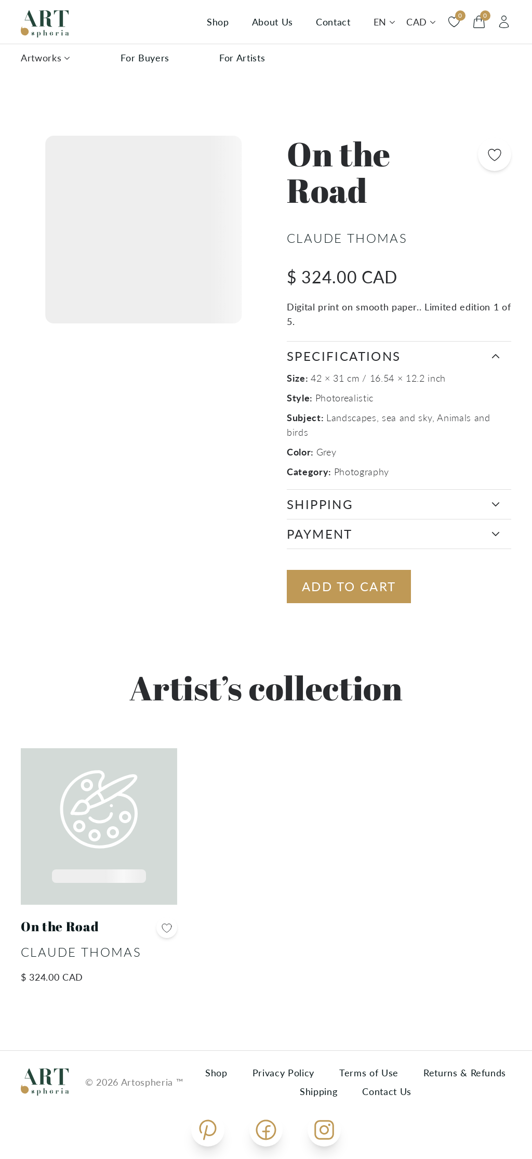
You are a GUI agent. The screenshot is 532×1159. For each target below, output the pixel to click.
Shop (218, 22)
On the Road (60, 926)
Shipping (318, 1091)
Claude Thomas (347, 237)
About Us (272, 22)
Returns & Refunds (464, 1072)
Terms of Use (368, 1072)
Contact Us (386, 1091)
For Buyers (145, 57)
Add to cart (349, 586)
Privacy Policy (283, 1072)
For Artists (242, 57)
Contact (333, 22)
